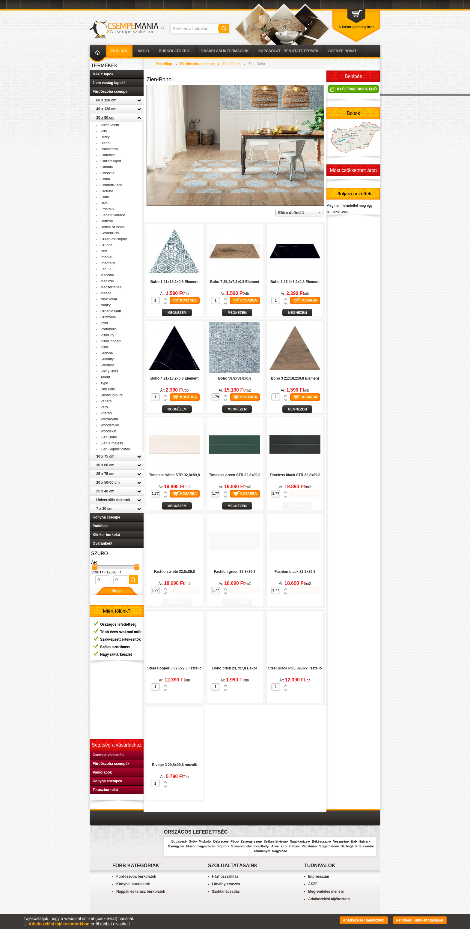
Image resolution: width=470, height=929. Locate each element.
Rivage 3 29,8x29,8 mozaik (174, 765)
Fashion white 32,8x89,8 (174, 572)
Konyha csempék (107, 781)
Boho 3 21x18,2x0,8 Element (295, 378)
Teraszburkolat (105, 790)
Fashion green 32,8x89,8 (235, 572)
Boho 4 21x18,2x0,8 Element (174, 378)
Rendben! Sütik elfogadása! (419, 920)
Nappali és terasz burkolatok (140, 891)
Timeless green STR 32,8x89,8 (234, 475)
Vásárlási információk (225, 51)
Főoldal (119, 51)
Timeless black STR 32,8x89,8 (294, 475)
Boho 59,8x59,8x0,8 (234, 378)
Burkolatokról (175, 51)
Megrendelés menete (326, 891)
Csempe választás (108, 755)
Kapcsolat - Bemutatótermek (288, 51)
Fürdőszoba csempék (111, 764)
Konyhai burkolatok (133, 884)
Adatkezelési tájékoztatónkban (59, 923)
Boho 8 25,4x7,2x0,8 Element (295, 282)
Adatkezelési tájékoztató (329, 899)
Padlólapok (102, 772)
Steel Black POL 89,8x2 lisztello (295, 668)
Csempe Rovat (342, 51)
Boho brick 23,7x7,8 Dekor (234, 668)
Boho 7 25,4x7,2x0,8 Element (234, 282)
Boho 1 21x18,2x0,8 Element (174, 282)
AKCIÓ (143, 51)
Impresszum (318, 876)
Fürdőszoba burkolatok (136, 876)
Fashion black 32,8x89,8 (295, 572)
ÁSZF (312, 884)
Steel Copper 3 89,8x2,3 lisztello (174, 668)
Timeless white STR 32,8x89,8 (174, 475)
